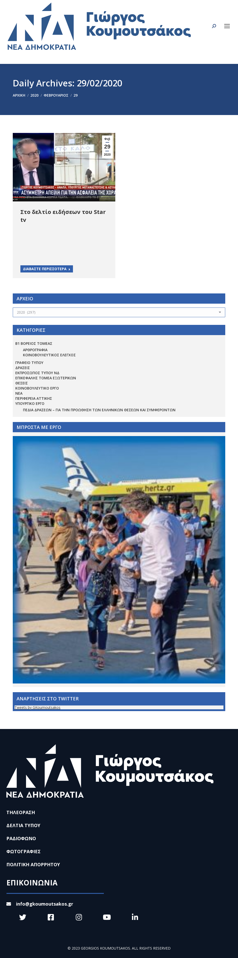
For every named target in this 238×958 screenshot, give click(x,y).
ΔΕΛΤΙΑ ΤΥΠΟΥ (23, 825)
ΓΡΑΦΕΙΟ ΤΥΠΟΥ (29, 362)
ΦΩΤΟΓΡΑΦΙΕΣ (23, 851)
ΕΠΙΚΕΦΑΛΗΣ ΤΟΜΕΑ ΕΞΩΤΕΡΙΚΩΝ (45, 378)
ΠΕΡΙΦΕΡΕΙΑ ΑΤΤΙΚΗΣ (33, 398)
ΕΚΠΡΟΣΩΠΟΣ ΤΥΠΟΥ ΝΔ (37, 373)
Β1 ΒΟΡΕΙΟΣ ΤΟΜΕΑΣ (33, 343)
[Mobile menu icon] (227, 26)
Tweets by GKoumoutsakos (37, 707)
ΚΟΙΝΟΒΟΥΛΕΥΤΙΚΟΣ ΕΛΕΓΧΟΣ (49, 355)
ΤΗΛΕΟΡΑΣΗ (20, 812)
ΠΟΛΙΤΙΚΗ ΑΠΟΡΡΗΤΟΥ (33, 864)
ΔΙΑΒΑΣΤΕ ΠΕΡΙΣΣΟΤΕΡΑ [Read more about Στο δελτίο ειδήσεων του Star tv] (46, 268)
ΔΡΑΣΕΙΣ (22, 368)
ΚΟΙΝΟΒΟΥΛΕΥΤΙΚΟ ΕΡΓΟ (37, 388)
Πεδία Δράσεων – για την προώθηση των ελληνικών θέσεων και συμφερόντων (99, 410)
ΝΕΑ (18, 393)
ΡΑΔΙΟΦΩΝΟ (21, 838)
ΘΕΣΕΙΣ (21, 383)
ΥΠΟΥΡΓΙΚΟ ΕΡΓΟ (29, 403)
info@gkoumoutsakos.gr (39, 904)
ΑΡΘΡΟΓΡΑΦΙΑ (35, 350)
